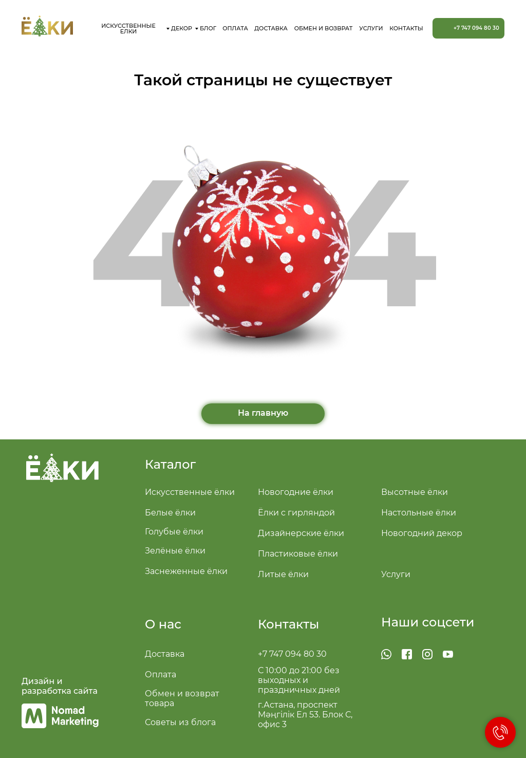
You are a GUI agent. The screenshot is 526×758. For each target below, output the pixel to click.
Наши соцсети (428, 622)
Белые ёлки (170, 512)
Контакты (288, 624)
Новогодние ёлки (295, 492)
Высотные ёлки (414, 492)
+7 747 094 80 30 (292, 654)
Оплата (160, 674)
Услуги (395, 574)
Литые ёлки (283, 574)
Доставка (164, 654)
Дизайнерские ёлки (301, 533)
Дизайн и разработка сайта (60, 686)
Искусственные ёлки (190, 492)
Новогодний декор (421, 533)
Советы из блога (180, 722)
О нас (163, 624)
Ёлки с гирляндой (296, 512)
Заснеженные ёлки (186, 571)
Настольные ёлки (418, 512)
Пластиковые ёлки (298, 554)
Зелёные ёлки (175, 551)
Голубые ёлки (174, 532)
